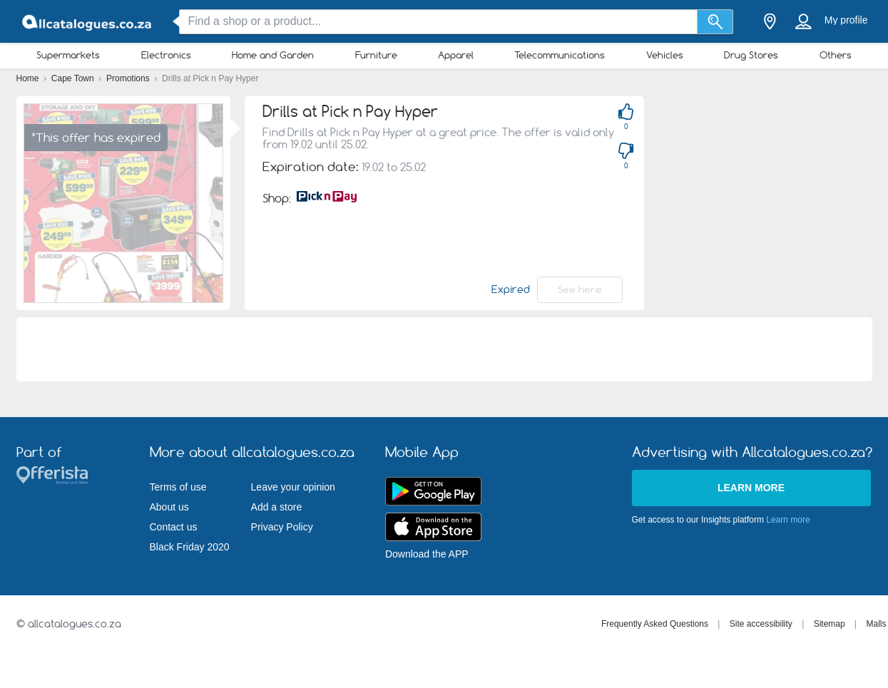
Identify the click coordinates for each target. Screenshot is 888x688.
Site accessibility (761, 624)
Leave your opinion (293, 487)
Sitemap (829, 624)
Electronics (166, 55)
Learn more (751, 487)
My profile (846, 20)
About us (169, 507)
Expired (510, 289)
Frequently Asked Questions (654, 624)
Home (28, 78)
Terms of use (178, 487)
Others (836, 55)
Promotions (129, 78)
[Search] (715, 21)
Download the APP (427, 554)
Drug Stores (751, 55)
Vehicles (664, 55)
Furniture (376, 55)
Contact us (174, 527)
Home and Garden (273, 55)
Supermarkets (68, 55)
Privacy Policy (282, 527)
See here (580, 289)
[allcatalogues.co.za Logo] (87, 21)
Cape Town (73, 78)
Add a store (276, 507)
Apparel (456, 55)
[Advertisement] (444, 349)
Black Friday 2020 (190, 547)
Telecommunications (559, 55)
